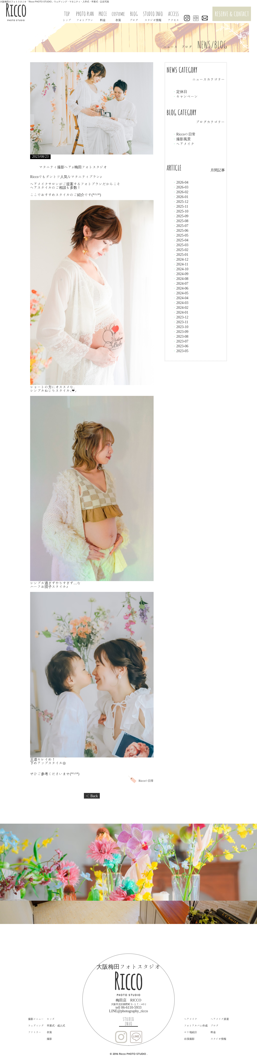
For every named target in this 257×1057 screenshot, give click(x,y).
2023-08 (180, 336)
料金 (213, 1032)
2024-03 (180, 302)
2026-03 (180, 187)
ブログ (214, 1025)
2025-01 (180, 254)
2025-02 (180, 249)
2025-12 (180, 201)
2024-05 (180, 293)
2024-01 (180, 312)
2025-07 (180, 225)
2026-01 (180, 196)
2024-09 (180, 273)
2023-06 (180, 346)
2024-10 (180, 269)
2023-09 (180, 331)
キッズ (51, 1019)
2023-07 (180, 341)
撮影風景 (182, 139)
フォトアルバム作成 (196, 1025)
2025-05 (180, 235)
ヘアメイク (183, 143)
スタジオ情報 (218, 1039)
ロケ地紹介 (190, 1032)
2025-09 (180, 216)
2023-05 (180, 351)
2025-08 (180, 221)
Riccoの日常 (184, 134)
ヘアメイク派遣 (220, 1019)
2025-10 (180, 211)
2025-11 (180, 206)
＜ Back (92, 796)
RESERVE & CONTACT (232, 14)
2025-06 (180, 230)
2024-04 (180, 298)
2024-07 (180, 283)
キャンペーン (185, 96)
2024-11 (180, 264)
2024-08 (180, 278)
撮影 (49, 1039)
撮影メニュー (36, 1019)
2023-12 (180, 317)
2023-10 (180, 326)
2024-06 (180, 288)
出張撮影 (189, 1039)
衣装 (49, 1032)
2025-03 (180, 245)
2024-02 (180, 307)
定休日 (180, 91)
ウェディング (36, 1025)
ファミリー (34, 1032)
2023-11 (180, 322)
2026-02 (180, 192)
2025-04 (180, 240)
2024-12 (180, 259)
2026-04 (180, 182)
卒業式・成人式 (56, 1025)
